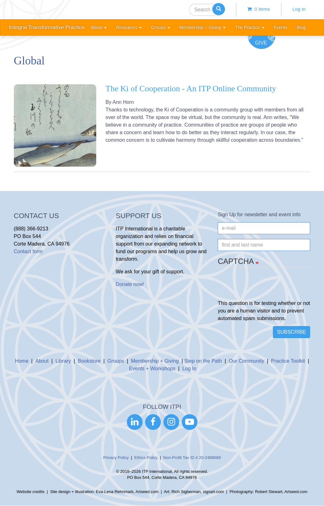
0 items (258, 9)
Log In (299, 9)
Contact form (28, 251)
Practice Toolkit (288, 361)
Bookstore (89, 361)
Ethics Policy (146, 457)
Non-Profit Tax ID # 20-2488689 (192, 457)
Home (21, 361)
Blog (301, 27)
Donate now (129, 284)
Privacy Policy (116, 457)
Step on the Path (203, 361)
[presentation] (266, 287)
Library (63, 361)
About (42, 361)
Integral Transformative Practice (47, 27)
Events (280, 27)
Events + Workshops (152, 368)
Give (261, 42)
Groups (116, 361)
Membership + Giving (155, 361)
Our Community (246, 361)
